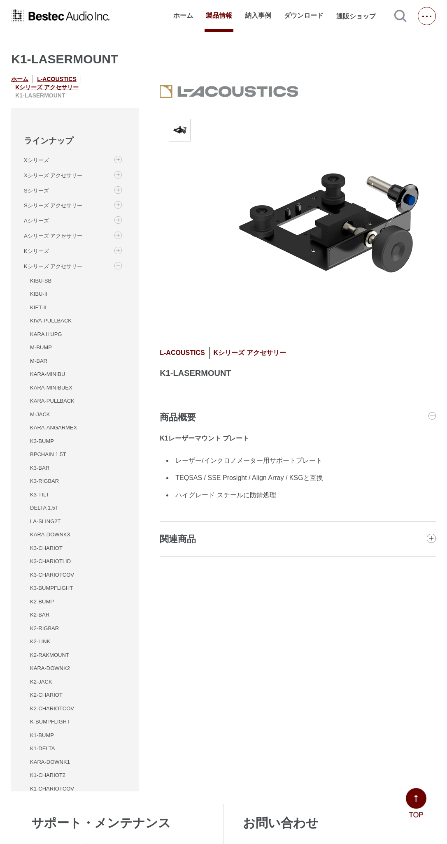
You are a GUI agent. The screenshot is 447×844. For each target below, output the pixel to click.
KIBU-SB (40, 281)
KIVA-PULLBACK (51, 321)
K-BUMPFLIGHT (50, 722)
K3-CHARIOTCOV (52, 575)
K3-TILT (39, 495)
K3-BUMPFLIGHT (51, 588)
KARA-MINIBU (47, 374)
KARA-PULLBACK (52, 401)
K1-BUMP (42, 735)
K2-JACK (41, 682)
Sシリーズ (36, 191)
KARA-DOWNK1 (50, 762)
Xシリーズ (36, 160)
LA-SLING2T (45, 521)
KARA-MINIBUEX (51, 388)
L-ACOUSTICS (57, 79)
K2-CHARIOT (46, 695)
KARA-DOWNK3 (50, 534)
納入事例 (258, 15)
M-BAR (38, 361)
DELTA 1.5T (44, 508)
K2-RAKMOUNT (49, 655)
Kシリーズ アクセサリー (47, 87)
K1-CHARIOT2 (47, 775)
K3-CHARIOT (46, 548)
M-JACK (40, 414)
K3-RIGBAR (44, 481)
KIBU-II (38, 294)
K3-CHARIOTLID (50, 561)
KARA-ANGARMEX (53, 427)
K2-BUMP (42, 601)
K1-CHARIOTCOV (52, 789)
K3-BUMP (42, 441)
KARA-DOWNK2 (50, 668)
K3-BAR (39, 468)
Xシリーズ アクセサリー (53, 175)
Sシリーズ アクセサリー (53, 205)
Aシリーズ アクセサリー (53, 236)
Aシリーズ (36, 221)
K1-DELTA (42, 748)
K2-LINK (40, 641)
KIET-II (38, 307)
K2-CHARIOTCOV (52, 708)
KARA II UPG (46, 334)
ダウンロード (304, 15)
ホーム (183, 15)
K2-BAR (39, 615)
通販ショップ (359, 16)
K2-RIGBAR (44, 628)
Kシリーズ (36, 251)
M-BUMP (41, 347)
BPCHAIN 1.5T (48, 454)
